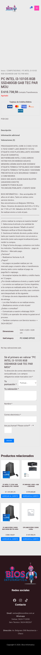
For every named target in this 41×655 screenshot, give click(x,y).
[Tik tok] (26, 600)
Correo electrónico (12, 415)
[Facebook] (14, 600)
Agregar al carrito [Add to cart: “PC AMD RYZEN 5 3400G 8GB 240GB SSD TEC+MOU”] (10, 539)
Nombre (8, 404)
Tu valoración (11, 389)
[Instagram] (20, 600)
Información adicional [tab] (10, 135)
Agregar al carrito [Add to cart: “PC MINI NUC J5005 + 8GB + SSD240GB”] (31, 496)
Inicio (3, 71)
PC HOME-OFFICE (27, 338)
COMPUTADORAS (14, 71)
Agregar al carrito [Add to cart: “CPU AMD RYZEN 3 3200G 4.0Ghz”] (31, 539)
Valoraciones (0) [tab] (8, 140)
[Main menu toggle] (36, 8)
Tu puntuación (10, 383)
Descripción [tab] (6, 130)
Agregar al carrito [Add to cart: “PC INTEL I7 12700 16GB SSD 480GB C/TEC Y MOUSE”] (10, 496)
